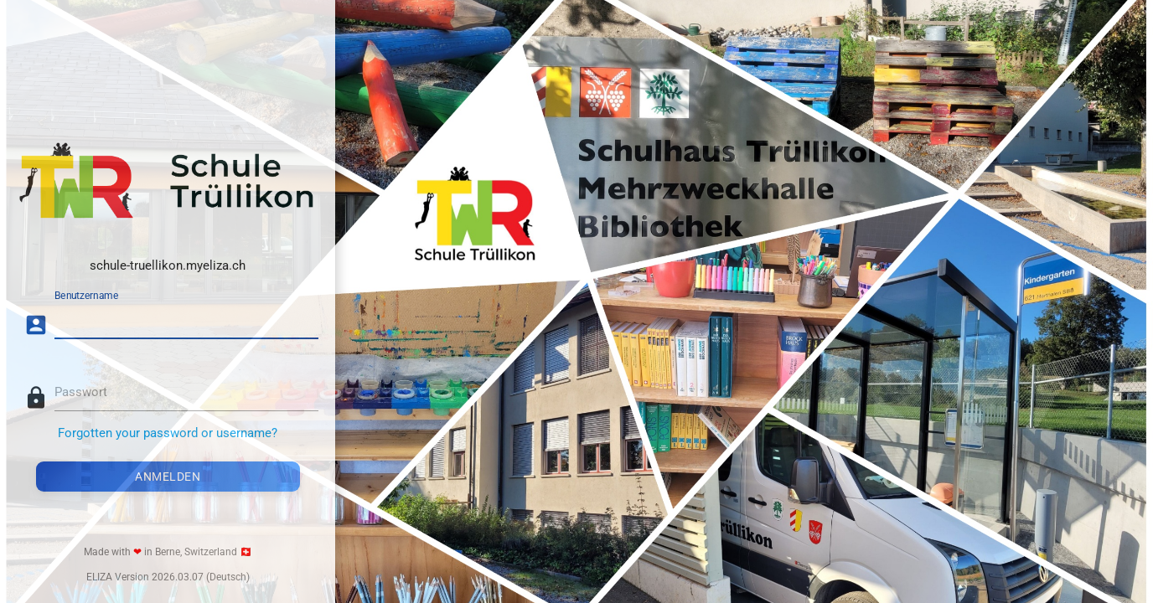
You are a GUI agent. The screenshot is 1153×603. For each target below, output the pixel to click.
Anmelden (167, 476)
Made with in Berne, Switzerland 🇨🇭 (168, 552)
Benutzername (86, 296)
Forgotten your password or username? (167, 433)
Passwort (80, 391)
